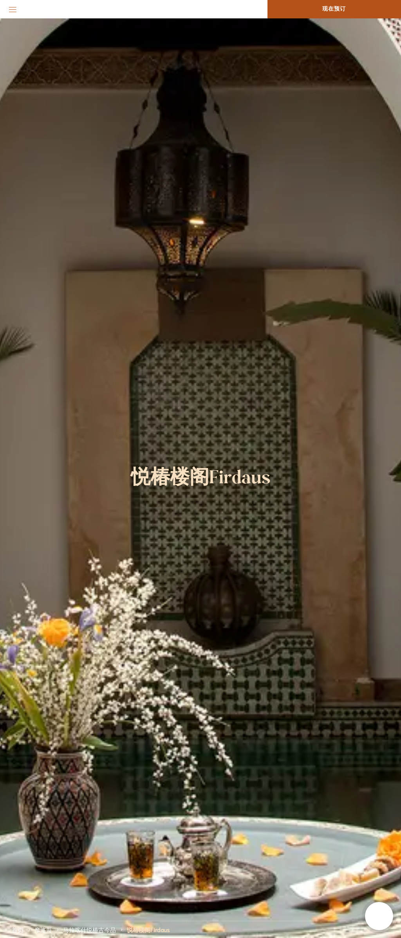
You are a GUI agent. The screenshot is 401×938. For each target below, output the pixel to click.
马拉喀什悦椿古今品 (89, 929)
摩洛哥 (43, 929)
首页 (17, 929)
